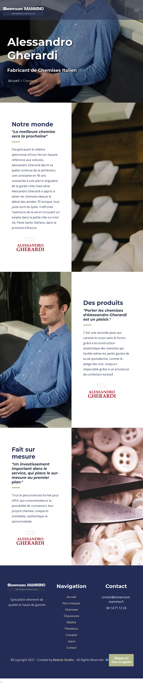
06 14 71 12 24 (116, 608)
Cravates (71, 635)
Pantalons (71, 629)
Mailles (71, 622)
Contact (71, 648)
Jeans (71, 641)
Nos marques (71, 603)
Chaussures (71, 616)
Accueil (13, 80)
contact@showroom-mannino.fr (116, 599)
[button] (135, 9)
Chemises (71, 610)
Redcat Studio (63, 660)
